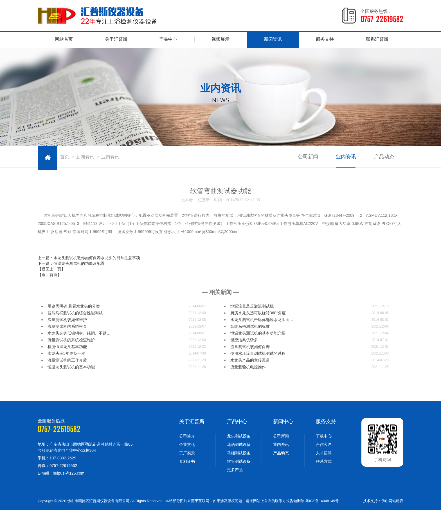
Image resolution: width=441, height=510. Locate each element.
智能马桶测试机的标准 (250, 326)
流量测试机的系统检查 (67, 326)
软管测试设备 (239, 461)
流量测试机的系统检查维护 (71, 340)
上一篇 (89, 258)
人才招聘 (324, 453)
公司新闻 (308, 156)
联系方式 (324, 461)
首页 (64, 156)
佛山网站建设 (392, 501)
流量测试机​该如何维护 (67, 319)
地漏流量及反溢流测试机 (252, 306)
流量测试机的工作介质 (67, 360)
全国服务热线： (382, 16)
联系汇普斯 (377, 39)
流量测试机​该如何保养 (250, 346)
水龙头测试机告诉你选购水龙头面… (261, 319)
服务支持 (325, 39)
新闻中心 (283, 421)
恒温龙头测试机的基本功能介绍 (257, 333)
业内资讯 (346, 156)
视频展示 (221, 39)
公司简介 (187, 436)
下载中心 (324, 436)
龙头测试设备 (239, 436)
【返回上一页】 (51, 269)
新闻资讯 (273, 39)
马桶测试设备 (239, 453)
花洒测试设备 (239, 444)
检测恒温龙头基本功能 (67, 346)
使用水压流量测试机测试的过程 (257, 353)
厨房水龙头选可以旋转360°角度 (258, 313)
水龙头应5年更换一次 (66, 353)
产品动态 (384, 156)
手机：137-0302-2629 (57, 458)
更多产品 (235, 470)
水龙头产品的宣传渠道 (250, 360)
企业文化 (187, 444)
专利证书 (187, 461)
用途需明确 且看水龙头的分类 (74, 306)
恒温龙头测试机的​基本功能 (71, 367)
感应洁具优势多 (244, 340)
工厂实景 (187, 453)
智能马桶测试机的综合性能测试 (75, 313)
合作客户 (324, 444)
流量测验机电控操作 (248, 367)
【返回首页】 (49, 274)
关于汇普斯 (116, 39)
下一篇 (71, 263)
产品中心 (168, 39)
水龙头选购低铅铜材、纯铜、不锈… (79, 333)
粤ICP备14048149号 (322, 501)
